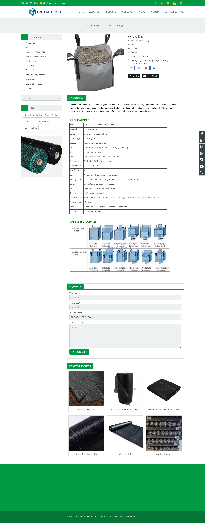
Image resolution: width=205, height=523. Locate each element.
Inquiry (134, 76)
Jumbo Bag (138, 105)
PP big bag (136, 60)
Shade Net (30, 79)
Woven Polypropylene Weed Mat (164, 409)
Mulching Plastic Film (86, 453)
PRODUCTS (43, 121)
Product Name (75, 312)
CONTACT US (31, 127)
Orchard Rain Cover (34, 83)
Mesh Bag (30, 65)
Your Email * (74, 302)
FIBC (119, 105)
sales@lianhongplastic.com (54, 2)
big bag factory (161, 60)
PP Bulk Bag (31, 61)
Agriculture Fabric (125, 453)
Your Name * (75, 293)
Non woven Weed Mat (35, 51)
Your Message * (76, 322)
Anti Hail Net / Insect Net (36, 74)
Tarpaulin (30, 88)
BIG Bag (92, 124)
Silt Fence (30, 47)
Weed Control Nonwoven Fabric (125, 409)
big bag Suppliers (139, 63)
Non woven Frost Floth (36, 56)
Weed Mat (30, 42)
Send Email (150, 76)
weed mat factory (163, 453)
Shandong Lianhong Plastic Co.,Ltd (41, 115)
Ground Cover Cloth (86, 409)
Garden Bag (31, 70)
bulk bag (128, 105)
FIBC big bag (148, 60)
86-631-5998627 (30, 2)
